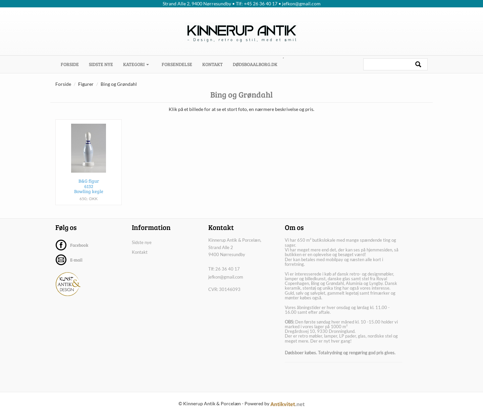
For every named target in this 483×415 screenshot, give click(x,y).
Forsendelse (177, 64)
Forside (72, 64)
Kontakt (212, 64)
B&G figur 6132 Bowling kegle (88, 186)
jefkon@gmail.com (225, 277)
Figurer (86, 84)
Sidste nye (101, 64)
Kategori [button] (136, 64)
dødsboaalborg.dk (255, 64)
